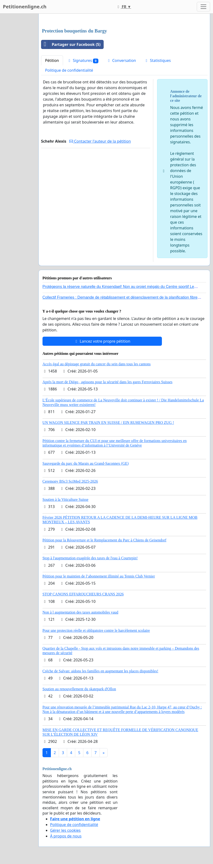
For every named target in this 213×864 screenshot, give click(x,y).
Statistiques (157, 60)
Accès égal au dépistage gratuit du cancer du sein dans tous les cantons (97, 364)
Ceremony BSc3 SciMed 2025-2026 (70, 481)
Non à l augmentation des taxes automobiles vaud (80, 612)
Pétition (52, 60)
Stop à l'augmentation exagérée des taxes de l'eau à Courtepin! (90, 558)
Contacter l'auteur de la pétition (100, 141)
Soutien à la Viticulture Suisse (66, 499)
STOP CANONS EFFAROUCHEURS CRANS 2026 (83, 594)
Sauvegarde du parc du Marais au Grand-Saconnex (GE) (86, 463)
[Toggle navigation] (203, 6)
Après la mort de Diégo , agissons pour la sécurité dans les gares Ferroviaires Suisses (107, 382)
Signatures (82, 60)
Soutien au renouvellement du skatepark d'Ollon (79, 689)
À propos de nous (66, 836)
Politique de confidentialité (69, 70)
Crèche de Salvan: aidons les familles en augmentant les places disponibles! (100, 671)
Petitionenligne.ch (25, 6)
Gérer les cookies (65, 830)
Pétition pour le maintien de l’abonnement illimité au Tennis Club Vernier (99, 576)
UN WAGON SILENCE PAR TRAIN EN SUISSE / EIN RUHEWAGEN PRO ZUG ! (108, 423)
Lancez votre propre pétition (102, 341)
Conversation (121, 60)
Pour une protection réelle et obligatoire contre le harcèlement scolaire (96, 630)
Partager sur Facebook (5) (71, 44)
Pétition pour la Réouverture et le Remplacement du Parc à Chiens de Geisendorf (104, 540)
